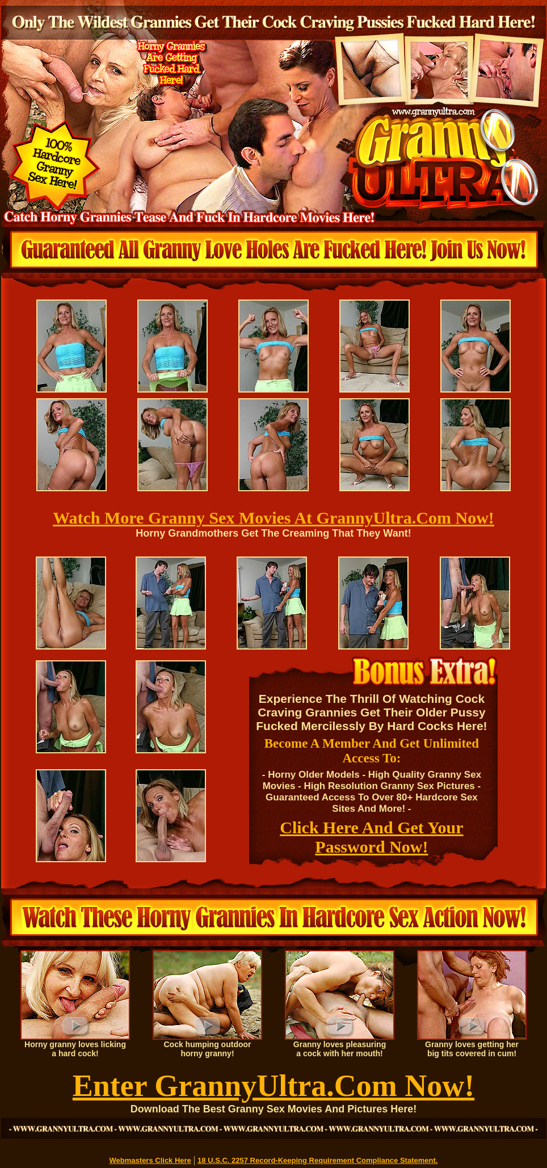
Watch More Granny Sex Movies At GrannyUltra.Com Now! (273, 517)
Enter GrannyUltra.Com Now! (273, 1086)
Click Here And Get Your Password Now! (371, 837)
